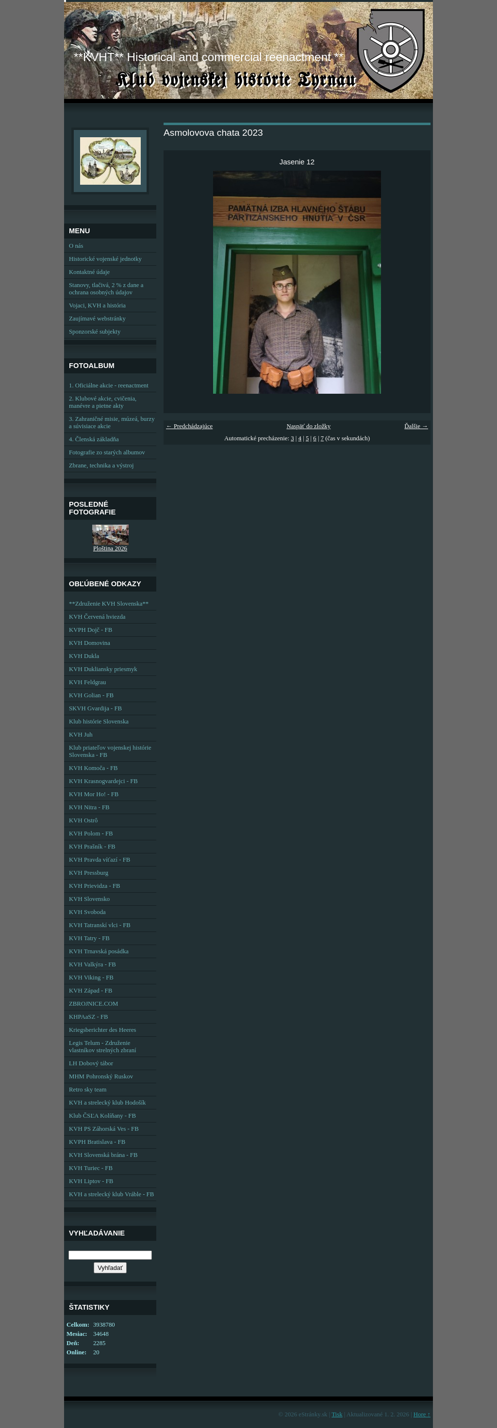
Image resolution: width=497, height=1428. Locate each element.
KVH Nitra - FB (89, 807)
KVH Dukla (84, 656)
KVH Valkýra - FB (92, 964)
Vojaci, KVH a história (97, 305)
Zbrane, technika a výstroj (101, 465)
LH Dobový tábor (91, 1063)
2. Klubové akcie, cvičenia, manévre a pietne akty (102, 402)
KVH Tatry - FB (89, 938)
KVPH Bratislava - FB (97, 1142)
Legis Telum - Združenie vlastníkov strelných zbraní (102, 1047)
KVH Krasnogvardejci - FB (103, 781)
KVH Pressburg (88, 872)
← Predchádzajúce (189, 426)
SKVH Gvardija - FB (95, 708)
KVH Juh (81, 734)
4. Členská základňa (94, 439)
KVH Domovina (89, 643)
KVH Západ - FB (90, 990)
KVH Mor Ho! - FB (93, 794)
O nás (76, 245)
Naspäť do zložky (308, 426)
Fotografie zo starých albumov (107, 452)
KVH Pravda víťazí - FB (99, 859)
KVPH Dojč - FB (90, 629)
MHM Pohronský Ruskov (101, 1076)
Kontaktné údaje (89, 272)
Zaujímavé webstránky (97, 318)
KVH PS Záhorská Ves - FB (104, 1128)
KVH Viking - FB (91, 977)
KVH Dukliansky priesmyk (103, 669)
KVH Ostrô (83, 820)
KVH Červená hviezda (97, 616)
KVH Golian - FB (91, 695)
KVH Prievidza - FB (94, 885)
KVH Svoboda (87, 912)
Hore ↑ (422, 1414)
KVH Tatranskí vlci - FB (100, 925)
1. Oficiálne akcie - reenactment (109, 385)
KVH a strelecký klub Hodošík (107, 1102)
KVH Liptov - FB (91, 1181)
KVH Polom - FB (91, 833)
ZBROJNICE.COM (93, 1003)
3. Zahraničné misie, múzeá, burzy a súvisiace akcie (112, 423)
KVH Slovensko (89, 899)
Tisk (336, 1414)
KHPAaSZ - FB (88, 1016)
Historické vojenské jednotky (105, 259)
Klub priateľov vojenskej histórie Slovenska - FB (110, 751)
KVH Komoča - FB (93, 768)
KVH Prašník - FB (92, 846)
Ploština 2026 (110, 548)
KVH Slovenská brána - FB (103, 1155)
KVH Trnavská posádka (99, 951)
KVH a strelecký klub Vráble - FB (111, 1194)
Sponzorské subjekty (94, 331)
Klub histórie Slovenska (99, 721)
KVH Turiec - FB (91, 1168)
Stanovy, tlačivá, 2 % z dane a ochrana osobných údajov (106, 289)
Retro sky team (87, 1089)
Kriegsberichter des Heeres (102, 1030)
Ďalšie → (416, 426)
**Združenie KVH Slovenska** (109, 603)
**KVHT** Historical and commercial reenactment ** (208, 57)
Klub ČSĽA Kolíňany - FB (102, 1115)
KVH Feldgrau (87, 682)
